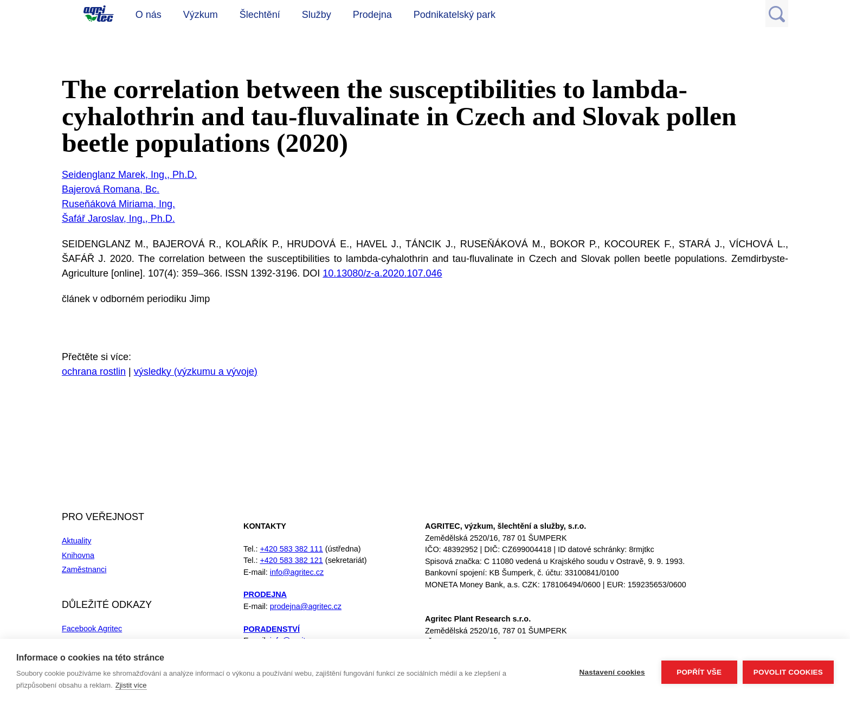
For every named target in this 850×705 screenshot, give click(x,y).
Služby (316, 14)
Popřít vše (699, 672)
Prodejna (372, 14)
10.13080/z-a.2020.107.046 (382, 273)
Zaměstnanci (84, 569)
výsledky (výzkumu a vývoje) (195, 371)
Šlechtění (260, 14)
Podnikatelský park (454, 14)
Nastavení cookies (612, 672)
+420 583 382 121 (291, 560)
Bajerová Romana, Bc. (110, 189)
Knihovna (78, 555)
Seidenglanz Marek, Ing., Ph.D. (129, 174)
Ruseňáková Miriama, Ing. (118, 203)
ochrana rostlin (94, 371)
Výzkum (200, 14)
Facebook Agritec (92, 628)
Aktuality (76, 540)
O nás (149, 14)
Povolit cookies (788, 672)
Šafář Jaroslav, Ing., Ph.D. (118, 218)
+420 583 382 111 (291, 548)
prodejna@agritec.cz (306, 606)
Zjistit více (131, 685)
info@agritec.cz (297, 572)
